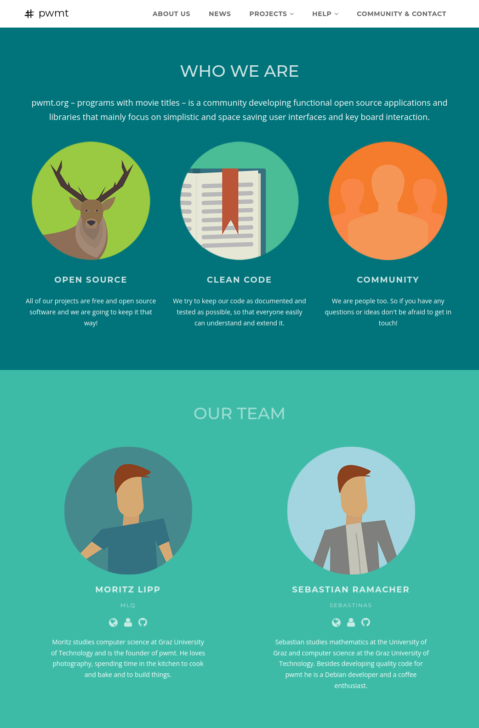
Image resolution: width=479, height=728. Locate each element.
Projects (272, 14)
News (220, 14)
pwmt (46, 13)
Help (325, 14)
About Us (171, 14)
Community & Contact (401, 14)
